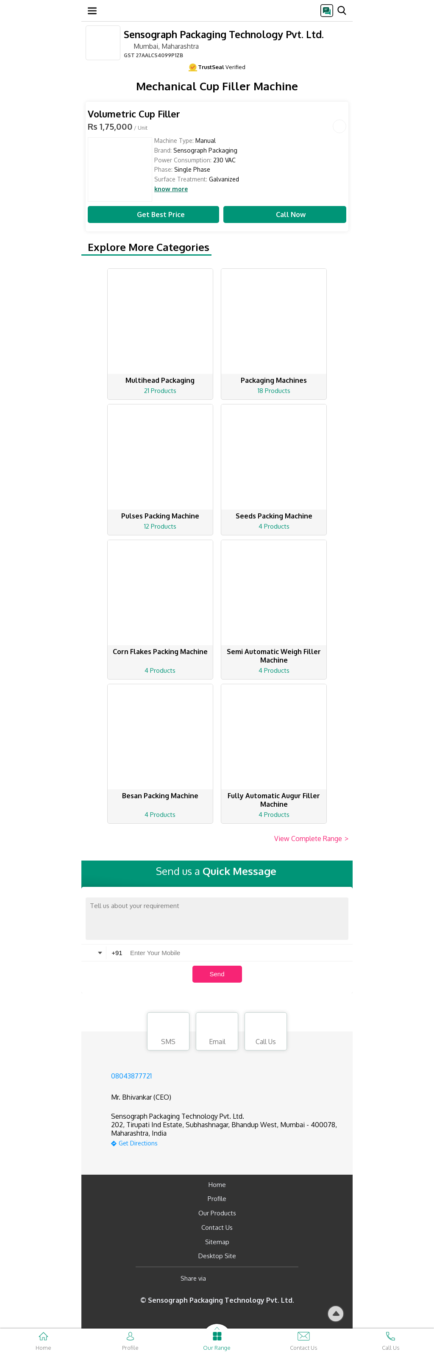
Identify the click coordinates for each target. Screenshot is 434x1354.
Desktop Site (217, 1256)
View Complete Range (311, 839)
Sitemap (217, 1242)
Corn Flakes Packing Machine (160, 651)
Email (217, 1033)
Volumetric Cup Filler (134, 114)
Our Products (217, 1213)
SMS (168, 1033)
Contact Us (217, 1227)
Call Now (285, 214)
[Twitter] (256, 1278)
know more (171, 189)
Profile (217, 1199)
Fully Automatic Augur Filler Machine (274, 799)
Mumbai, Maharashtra (161, 46)
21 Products (160, 391)
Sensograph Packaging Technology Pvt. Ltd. (224, 34)
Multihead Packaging (160, 380)
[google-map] (227, 1142)
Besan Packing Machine (160, 795)
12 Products (160, 526)
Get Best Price (153, 214)
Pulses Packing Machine (160, 516)
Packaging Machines (274, 380)
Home (217, 1185)
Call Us (266, 1033)
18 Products (274, 391)
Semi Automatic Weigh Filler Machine (274, 655)
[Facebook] (219, 1278)
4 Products (274, 526)
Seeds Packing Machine (274, 516)
